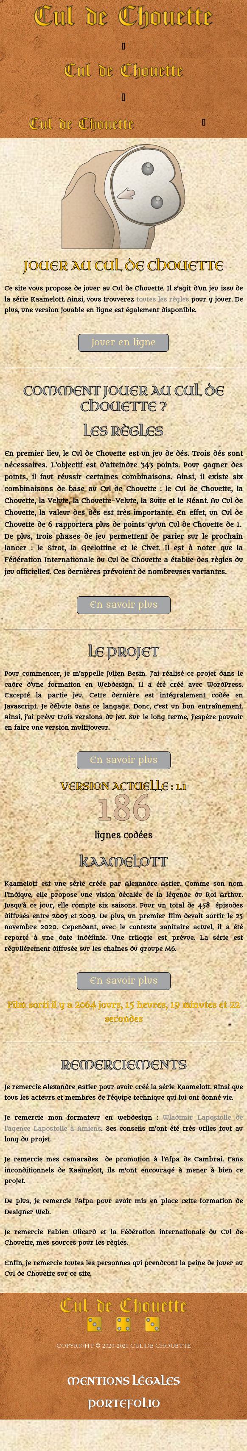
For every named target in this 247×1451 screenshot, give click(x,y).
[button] (123, 46)
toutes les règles (162, 299)
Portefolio (123, 1404)
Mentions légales (123, 1381)
